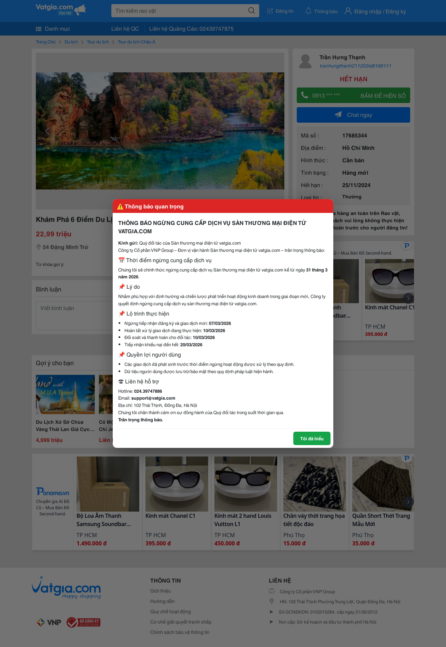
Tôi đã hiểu (312, 438)
